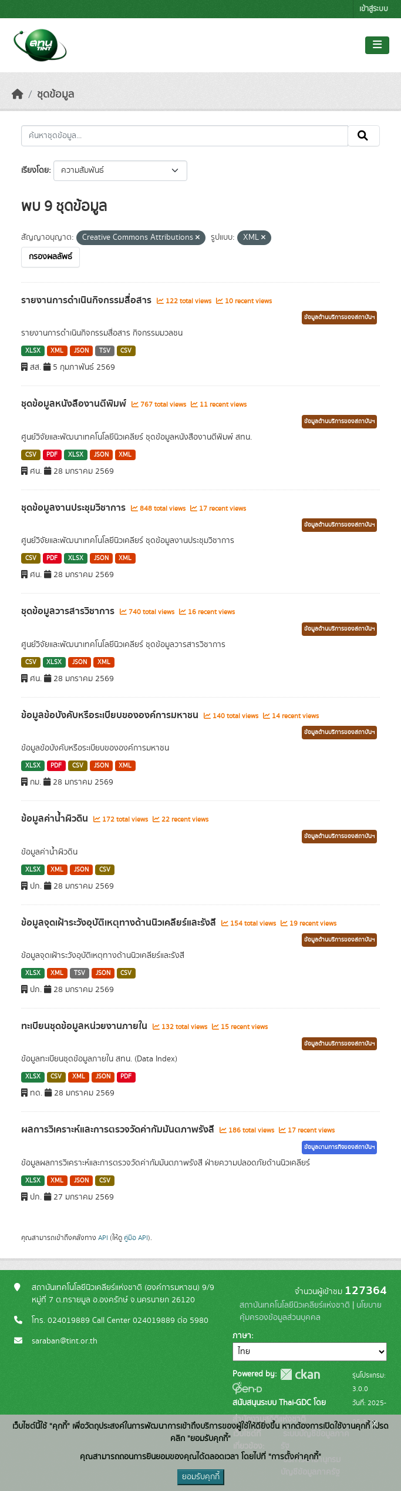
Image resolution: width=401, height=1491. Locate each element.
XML (56, 351)
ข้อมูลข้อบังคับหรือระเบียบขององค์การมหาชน (111, 715)
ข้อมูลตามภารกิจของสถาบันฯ (339, 1147)
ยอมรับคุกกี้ (201, 1477)
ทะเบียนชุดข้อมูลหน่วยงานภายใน (85, 1026)
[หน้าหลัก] (17, 94)
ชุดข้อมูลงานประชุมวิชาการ (74, 507)
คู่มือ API (136, 1237)
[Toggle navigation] (377, 45)
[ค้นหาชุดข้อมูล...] (184, 135)
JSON (81, 351)
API (103, 1237)
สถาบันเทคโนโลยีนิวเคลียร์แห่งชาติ (295, 1305)
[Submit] (364, 135)
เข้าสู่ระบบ (373, 9)
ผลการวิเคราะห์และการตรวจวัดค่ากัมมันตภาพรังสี (119, 1129)
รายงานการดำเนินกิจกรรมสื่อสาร (87, 300)
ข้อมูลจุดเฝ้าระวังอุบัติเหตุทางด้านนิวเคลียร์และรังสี (119, 922)
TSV (104, 351)
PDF (52, 455)
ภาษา (241, 1336)
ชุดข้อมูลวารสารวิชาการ (69, 611)
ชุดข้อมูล (55, 94)
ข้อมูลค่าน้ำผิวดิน (55, 818)
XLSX (33, 351)
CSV (126, 351)
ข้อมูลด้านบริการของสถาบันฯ (339, 317)
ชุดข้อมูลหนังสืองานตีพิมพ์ (75, 403)
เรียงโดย (35, 170)
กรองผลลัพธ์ (50, 257)
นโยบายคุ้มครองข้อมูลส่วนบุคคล (311, 1311)
